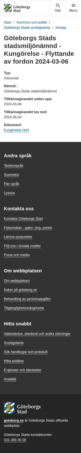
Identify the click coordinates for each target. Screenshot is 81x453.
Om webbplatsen (17, 281)
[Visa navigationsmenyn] (73, 8)
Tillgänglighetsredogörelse (24, 308)
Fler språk (11, 184)
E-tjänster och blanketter (22, 370)
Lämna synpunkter (18, 237)
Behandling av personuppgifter (27, 299)
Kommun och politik (32, 22)
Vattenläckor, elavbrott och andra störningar (37, 334)
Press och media (17, 255)
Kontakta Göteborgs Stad (23, 218)
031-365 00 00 (15, 440)
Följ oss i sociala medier (22, 246)
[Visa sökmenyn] (57, 8)
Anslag (61, 27)
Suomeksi (11, 175)
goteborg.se (14, 420)
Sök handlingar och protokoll (26, 352)
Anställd (10, 379)
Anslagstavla (14, 343)
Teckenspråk (13, 165)
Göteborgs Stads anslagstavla (27, 27)
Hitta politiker (14, 361)
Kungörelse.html (16, 130)
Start (7, 22)
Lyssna (9, 193)
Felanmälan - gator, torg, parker (28, 228)
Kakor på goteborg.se (20, 290)
